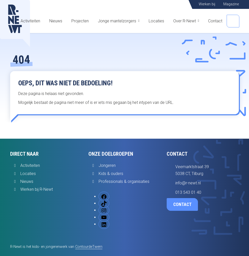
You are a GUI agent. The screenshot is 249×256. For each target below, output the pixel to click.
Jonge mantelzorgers (117, 21)
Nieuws (55, 21)
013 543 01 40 (188, 192)
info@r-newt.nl (188, 183)
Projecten (80, 21)
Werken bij (207, 4)
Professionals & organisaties (124, 181)
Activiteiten (30, 21)
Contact (215, 21)
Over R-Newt (184, 21)
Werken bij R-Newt (36, 189)
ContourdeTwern (88, 247)
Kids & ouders (111, 173)
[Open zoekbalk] (233, 21)
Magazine (231, 4)
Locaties (156, 21)
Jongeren (107, 165)
